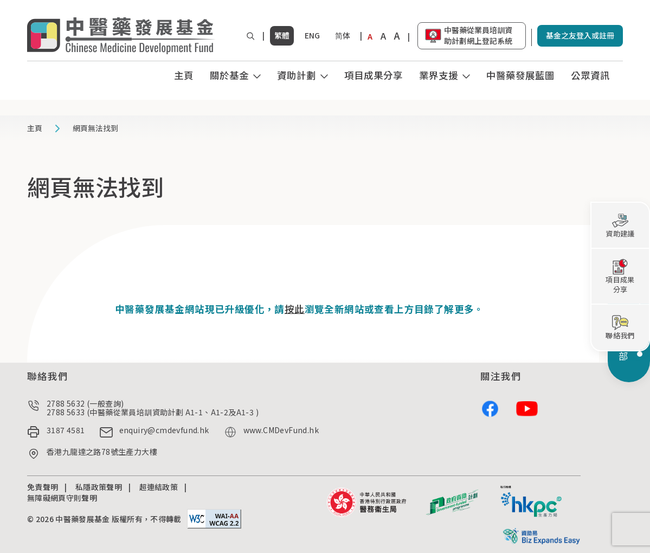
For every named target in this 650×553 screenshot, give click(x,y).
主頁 (184, 75)
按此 (295, 309)
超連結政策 (158, 486)
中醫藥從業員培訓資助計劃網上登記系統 (478, 35)
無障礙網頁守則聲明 (62, 497)
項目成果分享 (373, 75)
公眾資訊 (590, 75)
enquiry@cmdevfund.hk (164, 430)
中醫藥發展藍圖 (520, 75)
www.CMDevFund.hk (281, 430)
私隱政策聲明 (98, 486)
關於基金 (229, 75)
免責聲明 (42, 486)
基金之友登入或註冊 (580, 35)
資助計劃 (296, 75)
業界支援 (438, 75)
